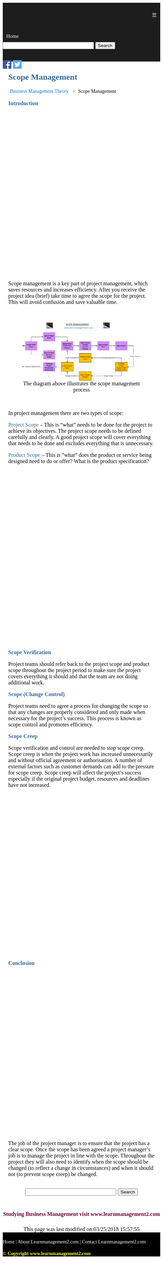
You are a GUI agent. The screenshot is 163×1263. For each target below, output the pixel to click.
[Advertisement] (81, 193)
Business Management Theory (39, 91)
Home (12, 36)
